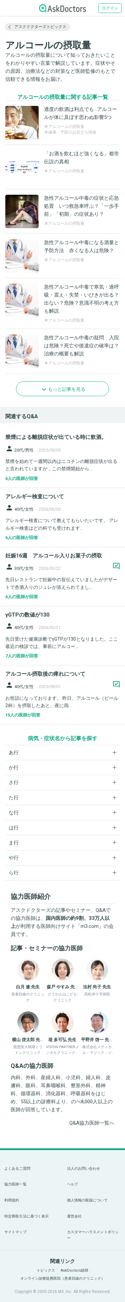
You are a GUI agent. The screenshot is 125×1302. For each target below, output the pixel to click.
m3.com (90, 926)
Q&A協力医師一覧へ (91, 1123)
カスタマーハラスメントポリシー (93, 1235)
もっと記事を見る (66, 389)
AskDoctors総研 (74, 1270)
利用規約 (11, 1200)
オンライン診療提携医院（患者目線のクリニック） (62, 1278)
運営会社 (74, 1216)
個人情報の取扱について (87, 1200)
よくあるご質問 (17, 1168)
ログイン (110, 8)
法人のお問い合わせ (83, 1168)
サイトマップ (15, 1232)
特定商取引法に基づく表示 (26, 1216)
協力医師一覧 (15, 1184)
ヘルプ (72, 1184)
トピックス (46, 1270)
